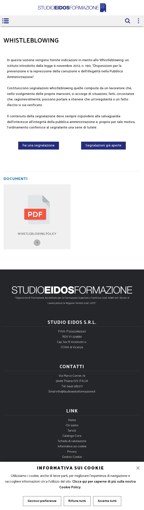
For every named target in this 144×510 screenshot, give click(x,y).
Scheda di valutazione (72, 441)
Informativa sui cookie (72, 446)
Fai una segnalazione (39, 145)
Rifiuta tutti (77, 501)
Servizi (72, 430)
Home (72, 420)
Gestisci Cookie (72, 457)
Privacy (72, 451)
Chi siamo (72, 425)
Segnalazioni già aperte (103, 145)
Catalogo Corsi (71, 436)
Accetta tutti (107, 501)
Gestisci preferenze (42, 501)
